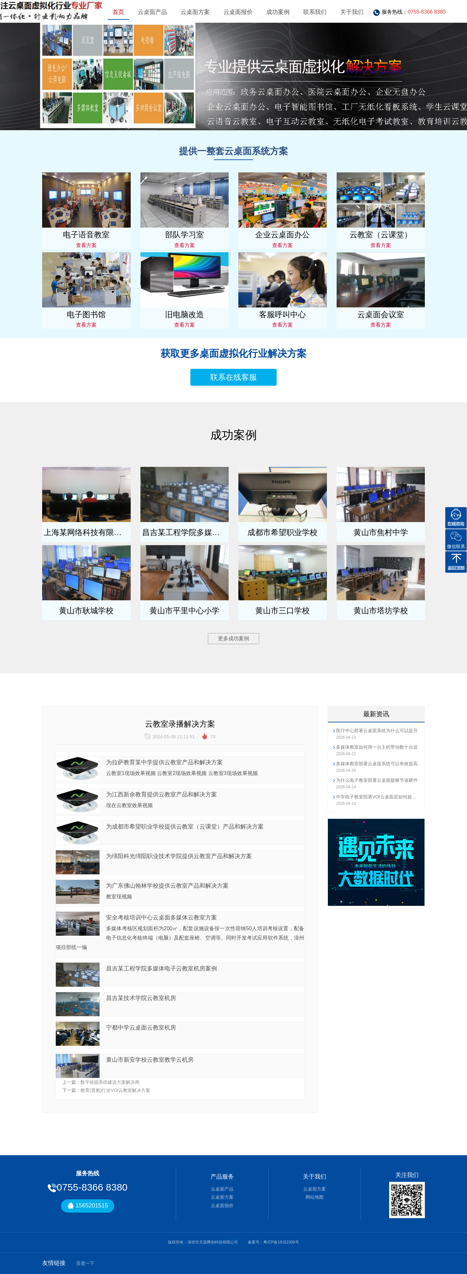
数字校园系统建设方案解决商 (109, 1082)
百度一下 (85, 1263)
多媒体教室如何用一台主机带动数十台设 (377, 747)
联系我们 (315, 12)
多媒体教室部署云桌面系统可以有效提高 (377, 763)
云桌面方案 (195, 12)
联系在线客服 (233, 377)
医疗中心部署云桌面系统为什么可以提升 (377, 730)
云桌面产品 (152, 12)
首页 (118, 12)
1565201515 (87, 1206)
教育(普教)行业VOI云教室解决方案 (115, 1090)
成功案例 (278, 12)
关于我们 (352, 12)
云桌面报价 (238, 12)
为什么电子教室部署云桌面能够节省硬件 (377, 780)
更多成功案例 (233, 638)
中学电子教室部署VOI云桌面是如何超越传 (378, 796)
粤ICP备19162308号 (281, 1242)
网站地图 (314, 1197)
